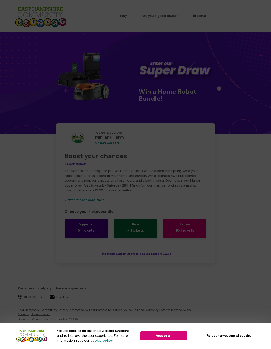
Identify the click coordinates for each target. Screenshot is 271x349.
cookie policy (101, 340)
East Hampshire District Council (111, 304)
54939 (73, 314)
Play (123, 16)
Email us (62, 292)
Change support (107, 143)
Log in (236, 15)
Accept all (163, 336)
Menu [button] (199, 16)
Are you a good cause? (160, 16)
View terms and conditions (84, 200)
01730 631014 (33, 292)
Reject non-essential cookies (229, 336)
